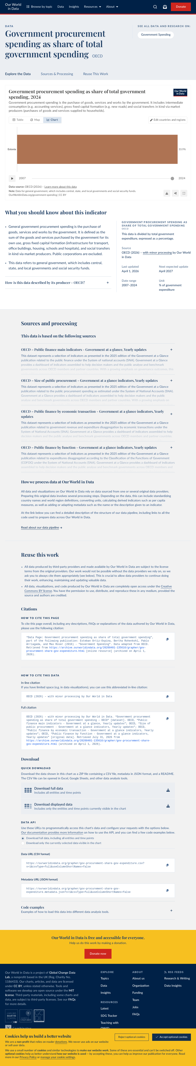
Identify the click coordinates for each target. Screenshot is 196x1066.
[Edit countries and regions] (167, 120)
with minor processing (157, 252)
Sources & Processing (57, 74)
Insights (74, 6)
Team (135, 1008)
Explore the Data (18, 74)
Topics (105, 987)
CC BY (62, 195)
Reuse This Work (95, 74)
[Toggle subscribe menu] (165, 7)
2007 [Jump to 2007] (22, 178)
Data (60, 6)
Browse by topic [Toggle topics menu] (39, 6)
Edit (170, 120)
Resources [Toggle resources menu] (92, 6)
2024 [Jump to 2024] (182, 178)
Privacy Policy (28, 1057)
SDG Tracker (109, 1024)
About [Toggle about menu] (112, 6)
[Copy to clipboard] (163, 639)
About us (138, 987)
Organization (140, 994)
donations (61, 1042)
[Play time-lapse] (12, 178)
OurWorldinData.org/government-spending (33, 195)
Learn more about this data (60, 187)
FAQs (72, 1008)
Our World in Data (13, 6)
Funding (137, 1001)
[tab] (18, 120)
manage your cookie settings (57, 1057)
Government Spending (155, 34)
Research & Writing (177, 987)
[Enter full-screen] (183, 193)
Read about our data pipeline (41, 527)
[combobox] (155, 7)
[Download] (166, 193)
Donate (181, 6)
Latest (105, 1017)
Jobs (135, 1015)
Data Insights (173, 994)
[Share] (175, 193)
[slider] (172, 178)
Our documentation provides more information (52, 839)
